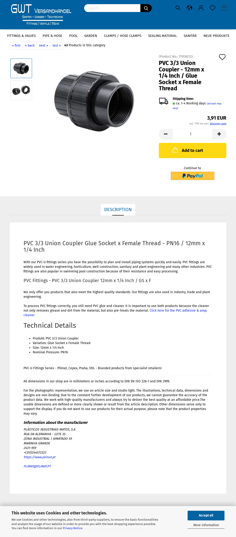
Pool (73, 36)
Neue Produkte (217, 36)
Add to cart (187, 149)
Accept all (206, 515)
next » (43, 45)
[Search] (146, 8)
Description (118, 209)
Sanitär (190, 36)
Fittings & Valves (21, 36)
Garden (90, 36)
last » (57, 45)
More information (206, 525)
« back (30, 45)
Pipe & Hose (52, 36)
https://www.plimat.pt (39, 457)
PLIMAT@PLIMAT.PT (37, 466)
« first (16, 45)
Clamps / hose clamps (122, 36)
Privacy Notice (72, 528)
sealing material (162, 36)
